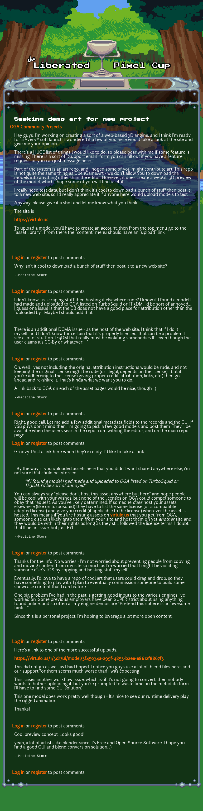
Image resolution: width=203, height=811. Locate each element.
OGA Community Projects (36, 127)
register (39, 258)
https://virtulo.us (31, 220)
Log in (18, 258)
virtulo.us (119, 516)
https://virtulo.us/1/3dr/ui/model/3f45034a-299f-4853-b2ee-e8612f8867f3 (89, 660)
